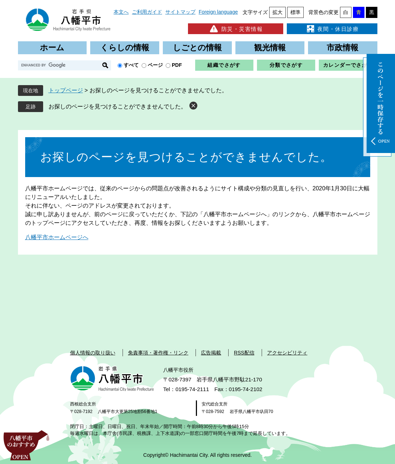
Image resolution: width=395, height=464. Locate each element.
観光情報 (270, 47)
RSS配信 (244, 353)
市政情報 (342, 47)
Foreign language (218, 12)
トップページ (66, 90)
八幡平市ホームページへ (56, 237)
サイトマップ (180, 12)
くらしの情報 (124, 47)
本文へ (121, 12)
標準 (295, 12)
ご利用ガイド (147, 12)
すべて (131, 65)
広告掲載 (211, 353)
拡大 (277, 12)
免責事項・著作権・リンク (158, 353)
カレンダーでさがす (348, 65)
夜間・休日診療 (332, 28)
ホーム (52, 47)
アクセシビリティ (287, 353)
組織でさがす (223, 65)
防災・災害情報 (235, 28)
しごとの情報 (197, 47)
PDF (177, 65)
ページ (155, 65)
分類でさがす (286, 65)
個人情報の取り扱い (92, 353)
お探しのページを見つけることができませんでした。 (118, 106)
